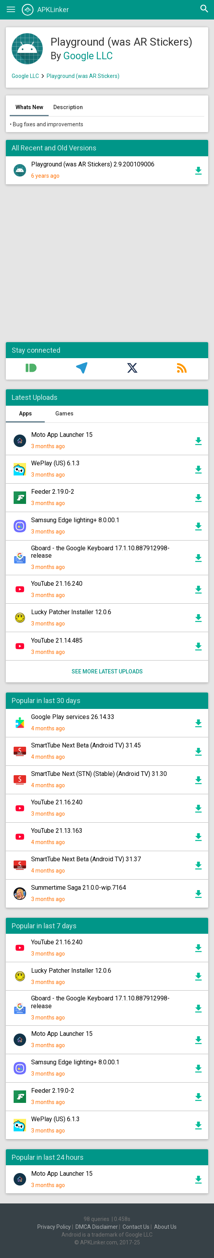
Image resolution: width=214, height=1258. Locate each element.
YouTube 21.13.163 (56, 830)
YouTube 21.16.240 (56, 583)
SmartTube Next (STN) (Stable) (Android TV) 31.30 (99, 773)
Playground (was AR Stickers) (83, 76)
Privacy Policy (54, 1227)
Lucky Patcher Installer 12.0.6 (71, 612)
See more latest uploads (107, 671)
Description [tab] (68, 107)
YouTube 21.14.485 (56, 640)
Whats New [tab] (29, 107)
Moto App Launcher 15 (62, 434)
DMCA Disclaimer (96, 1227)
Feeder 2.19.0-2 (52, 491)
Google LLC (88, 56)
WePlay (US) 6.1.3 (55, 463)
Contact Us (136, 1227)
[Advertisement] (107, 267)
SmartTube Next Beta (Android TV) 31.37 (86, 859)
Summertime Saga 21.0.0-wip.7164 (78, 887)
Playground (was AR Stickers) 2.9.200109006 (92, 164)
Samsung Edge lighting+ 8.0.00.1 (75, 520)
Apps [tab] (25, 413)
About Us (165, 1227)
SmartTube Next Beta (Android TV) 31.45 (86, 745)
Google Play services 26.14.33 (72, 717)
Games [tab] (64, 413)
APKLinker (45, 10)
